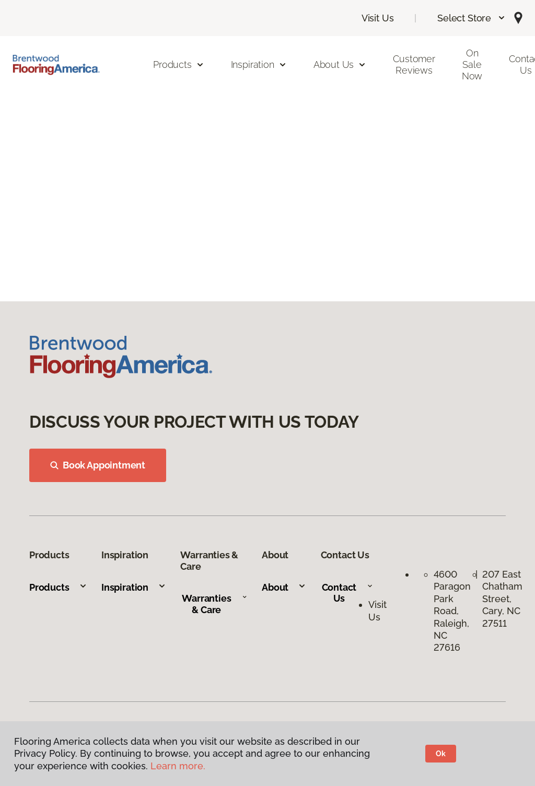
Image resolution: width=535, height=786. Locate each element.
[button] (471, 18)
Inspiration (133, 587)
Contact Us (348, 593)
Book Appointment (97, 465)
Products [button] (178, 64)
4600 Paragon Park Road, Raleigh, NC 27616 (452, 611)
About (284, 587)
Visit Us (378, 18)
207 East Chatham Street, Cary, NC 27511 (502, 599)
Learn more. (177, 765)
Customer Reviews (414, 64)
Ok (441, 753)
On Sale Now (472, 64)
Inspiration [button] (259, 64)
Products (58, 587)
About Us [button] (340, 64)
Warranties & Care (214, 604)
